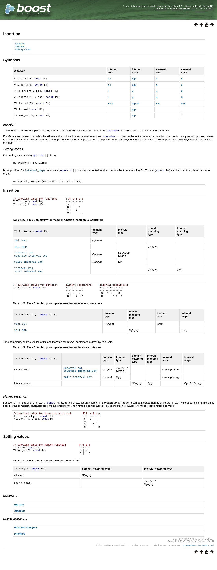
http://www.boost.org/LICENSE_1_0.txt (198, 558)
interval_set (23, 256)
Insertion (11, 33)
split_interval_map (28, 275)
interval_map (23, 271)
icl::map (20, 250)
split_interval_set (28, 265)
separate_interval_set (30, 259)
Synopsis (20, 43)
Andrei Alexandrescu (181, 8)
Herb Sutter (161, 8)
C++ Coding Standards (202, 8)
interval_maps (35, 170)
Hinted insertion (15, 403)
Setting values (23, 49)
